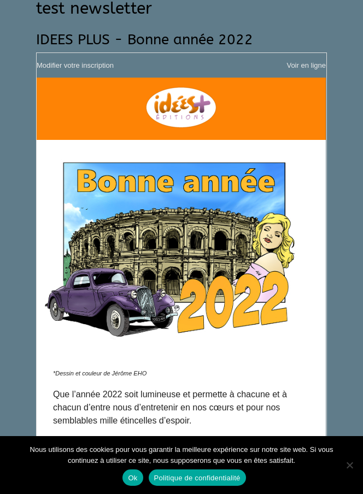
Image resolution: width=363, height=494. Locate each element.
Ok (132, 478)
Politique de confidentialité (197, 478)
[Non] (349, 465)
